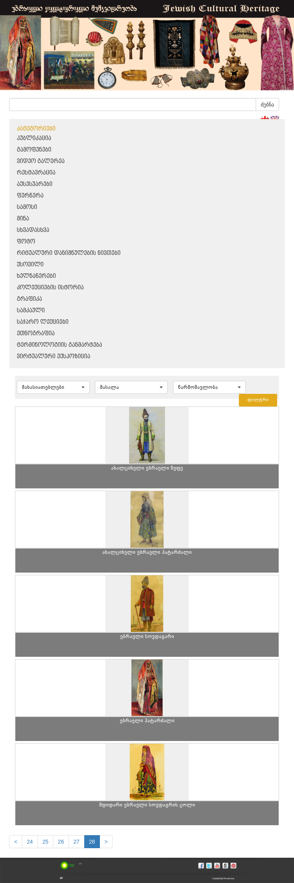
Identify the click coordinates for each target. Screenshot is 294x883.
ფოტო (26, 241)
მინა (23, 218)
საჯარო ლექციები (43, 322)
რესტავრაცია (36, 173)
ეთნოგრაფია (36, 333)
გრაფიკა (29, 299)
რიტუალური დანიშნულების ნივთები (69, 253)
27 (77, 842)
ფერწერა (30, 196)
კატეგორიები (36, 129)
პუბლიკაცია (34, 138)
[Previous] (15, 841)
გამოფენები (34, 150)
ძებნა (267, 104)
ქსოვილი (30, 264)
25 (45, 842)
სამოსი (27, 207)
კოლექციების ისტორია (50, 287)
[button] (53, 387)
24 (30, 842)
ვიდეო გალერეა (41, 161)
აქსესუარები (34, 184)
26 (61, 842)
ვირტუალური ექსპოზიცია (53, 356)
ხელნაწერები (36, 276)
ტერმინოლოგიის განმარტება (59, 345)
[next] (106, 841)
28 (92, 842)
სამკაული (31, 310)
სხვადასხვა (33, 230)
